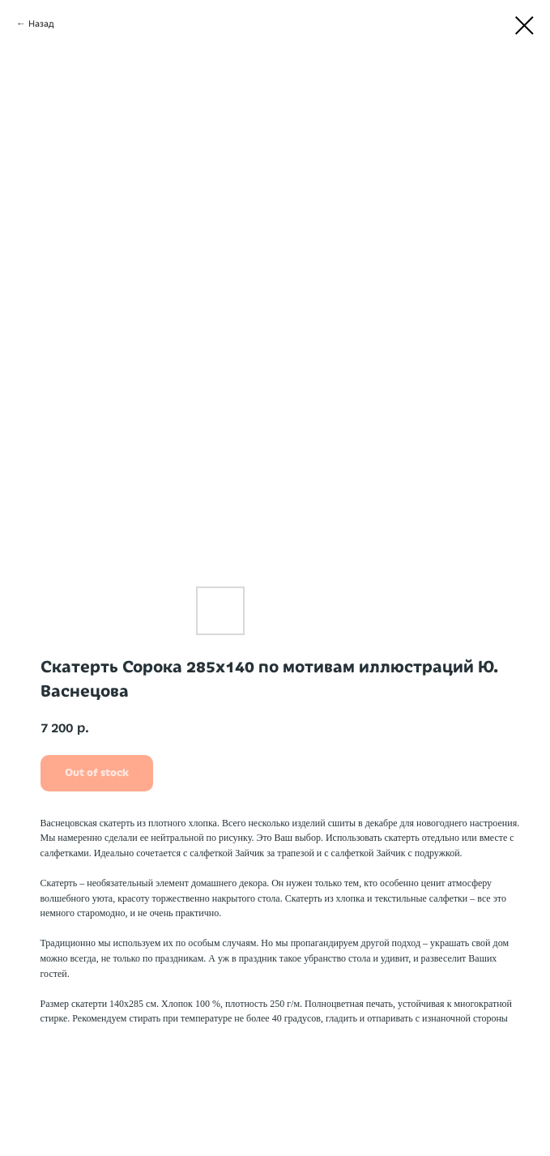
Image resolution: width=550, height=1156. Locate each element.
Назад (41, 23)
